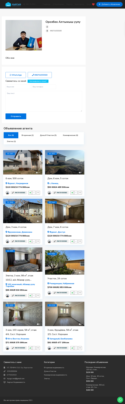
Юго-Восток (14, 338)
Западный (54, 338)
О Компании (58, 4)
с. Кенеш (53, 183)
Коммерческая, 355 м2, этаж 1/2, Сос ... (95, 386)
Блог (89, 4)
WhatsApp (16, 75)
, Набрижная (60, 283)
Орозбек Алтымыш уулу (63, 22)
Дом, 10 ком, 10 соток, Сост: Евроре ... (95, 377)
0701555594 (12, 371)
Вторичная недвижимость (54, 368)
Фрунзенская (14, 232)
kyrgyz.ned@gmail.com (15, 379)
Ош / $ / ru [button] (29, 4)
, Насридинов (17, 183)
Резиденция (55, 283)
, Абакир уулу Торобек (20, 285)
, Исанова (17, 338)
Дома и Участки (50, 371)
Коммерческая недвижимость (55, 375)
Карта (69, 4)
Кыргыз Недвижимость (16, 382)
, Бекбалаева (59, 338)
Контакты (79, 4)
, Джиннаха (19, 232)
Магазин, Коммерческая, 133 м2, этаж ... (96, 368)
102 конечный (15, 284)
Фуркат (11, 183)
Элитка (47, 379)
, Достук (56, 232)
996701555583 (56, 31)
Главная (46, 4)
